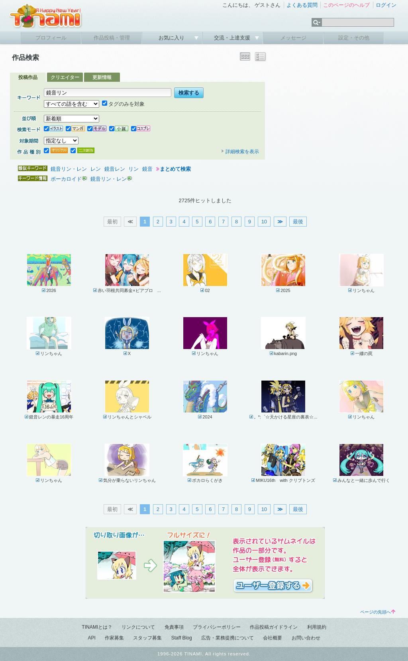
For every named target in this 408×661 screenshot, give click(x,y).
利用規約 (316, 627)
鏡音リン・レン (69, 169)
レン (95, 169)
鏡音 (147, 169)
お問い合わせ (306, 638)
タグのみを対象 (123, 104)
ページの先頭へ (377, 612)
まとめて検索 (175, 169)
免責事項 (174, 627)
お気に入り (172, 38)
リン (133, 169)
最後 (298, 222)
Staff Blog (181, 638)
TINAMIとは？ (97, 627)
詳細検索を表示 (240, 151)
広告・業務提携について (227, 638)
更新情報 (102, 77)
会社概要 (272, 638)
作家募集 (114, 638)
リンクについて (138, 627)
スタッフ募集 (147, 638)
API (91, 638)
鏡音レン (114, 169)
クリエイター (65, 77)
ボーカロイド (66, 179)
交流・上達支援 (233, 38)
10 (264, 222)
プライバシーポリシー (217, 627)
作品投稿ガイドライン (274, 627)
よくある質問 (302, 5)
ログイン (386, 5)
